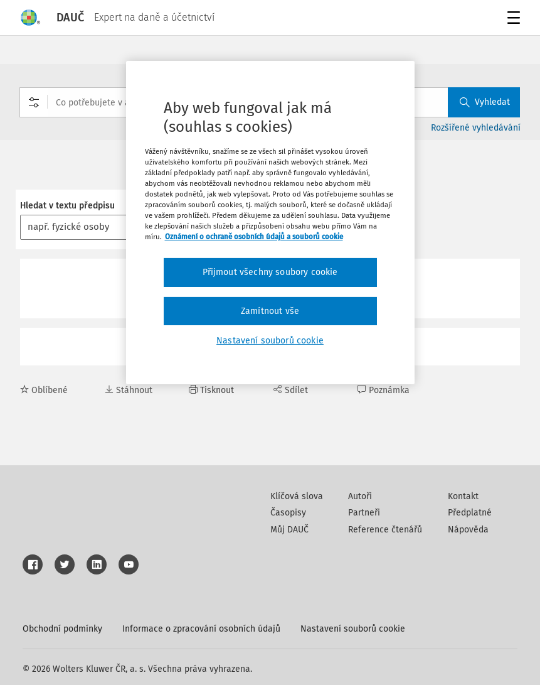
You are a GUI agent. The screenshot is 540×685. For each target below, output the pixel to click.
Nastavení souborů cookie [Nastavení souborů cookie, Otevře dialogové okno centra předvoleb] (270, 340)
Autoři (360, 496)
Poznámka (383, 390)
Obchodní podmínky (62, 628)
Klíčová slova (296, 496)
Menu (511, 19)
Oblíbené (44, 390)
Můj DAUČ (289, 529)
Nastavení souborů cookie (352, 628)
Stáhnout (128, 390)
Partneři (364, 512)
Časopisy (288, 512)
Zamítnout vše (270, 311)
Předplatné (470, 512)
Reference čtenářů (385, 529)
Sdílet (290, 390)
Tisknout (211, 390)
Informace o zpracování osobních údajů (201, 628)
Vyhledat (485, 102)
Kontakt (463, 496)
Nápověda (468, 529)
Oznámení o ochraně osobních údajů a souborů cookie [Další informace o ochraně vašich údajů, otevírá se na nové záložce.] (254, 236)
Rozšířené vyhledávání (476, 127)
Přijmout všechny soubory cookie (270, 272)
